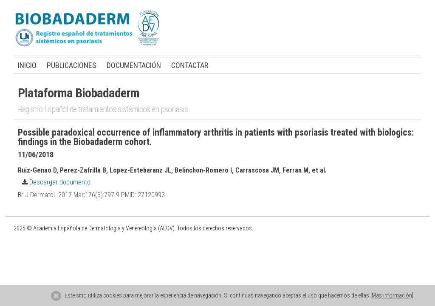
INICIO (27, 65)
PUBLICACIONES (71, 65)
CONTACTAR (189, 65)
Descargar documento (54, 182)
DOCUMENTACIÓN (134, 65)
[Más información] (391, 295)
